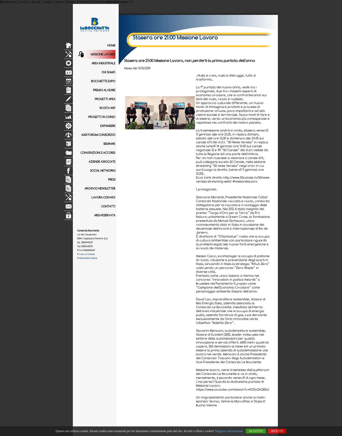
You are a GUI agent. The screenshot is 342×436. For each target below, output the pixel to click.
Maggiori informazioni (229, 431)
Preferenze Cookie (87, 258)
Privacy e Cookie (86, 254)
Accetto (256, 431)
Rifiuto (277, 431)
